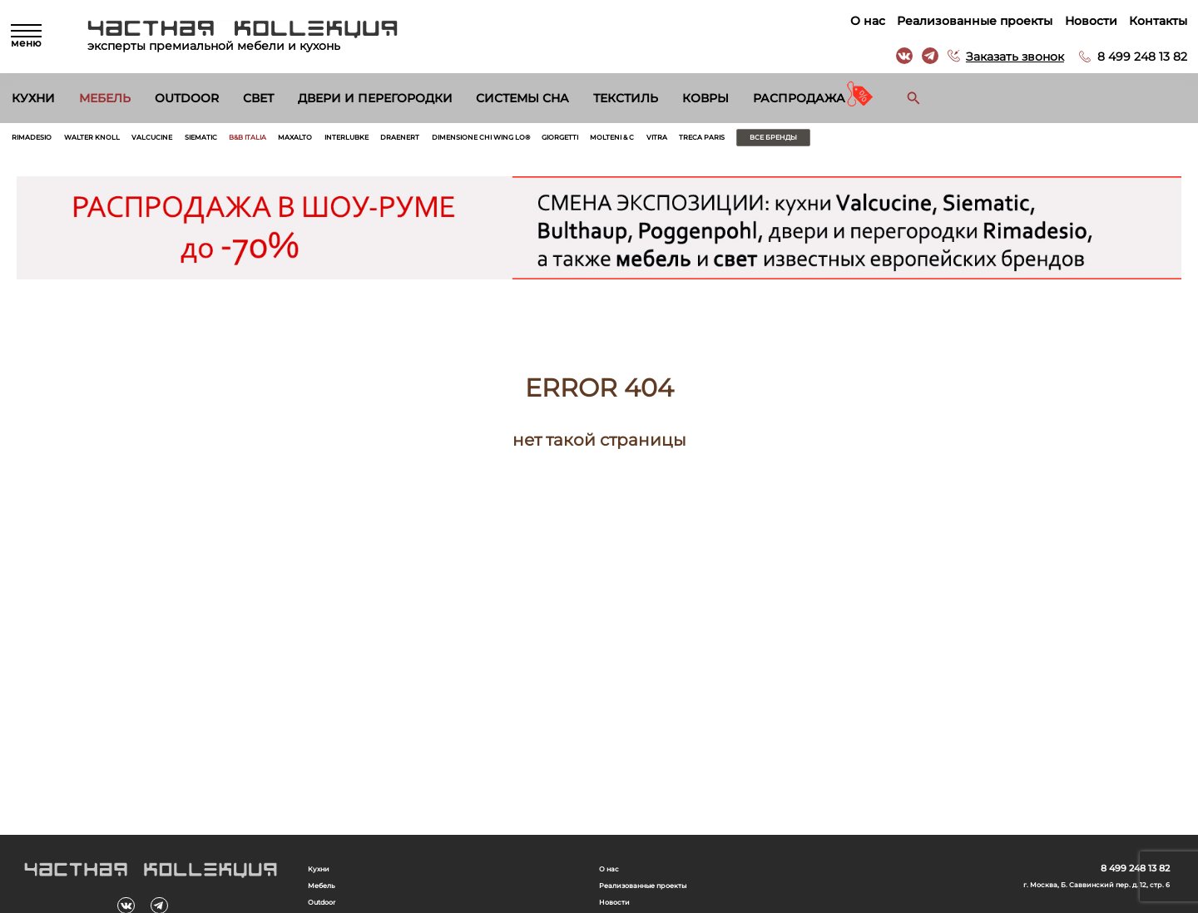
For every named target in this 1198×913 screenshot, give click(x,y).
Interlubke (478, 141)
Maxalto (408, 141)
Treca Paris (977, 141)
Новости (1085, 20)
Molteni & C (855, 141)
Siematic (277, 141)
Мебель (105, 98)
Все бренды (1079, 141)
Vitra (916, 141)
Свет (258, 98)
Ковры (705, 98)
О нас (861, 20)
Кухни (33, 98)
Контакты (1152, 20)
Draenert (553, 141)
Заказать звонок (1009, 56)
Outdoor (187, 98)
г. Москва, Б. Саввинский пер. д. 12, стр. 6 (1064, 894)
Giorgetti (782, 141)
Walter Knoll (125, 141)
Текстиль (625, 98)
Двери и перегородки (375, 98)
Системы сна (522, 98)
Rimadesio (42, 141)
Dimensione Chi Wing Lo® (669, 141)
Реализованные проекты (969, 20)
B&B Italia (342, 141)
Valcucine (209, 141)
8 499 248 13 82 (1136, 56)
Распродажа (799, 98)
